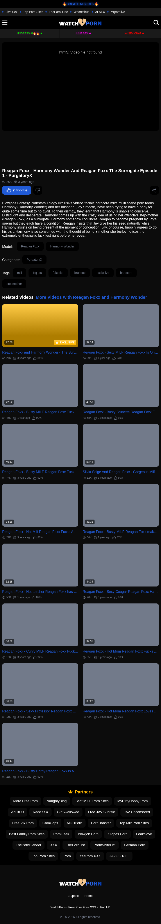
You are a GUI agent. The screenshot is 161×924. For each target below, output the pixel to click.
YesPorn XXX (90, 856)
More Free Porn (25, 801)
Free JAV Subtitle (101, 812)
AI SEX (100, 12)
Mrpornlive (118, 12)
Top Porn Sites (33, 12)
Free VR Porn (23, 823)
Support (73, 896)
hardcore (126, 273)
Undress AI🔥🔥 (28, 33)
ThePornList (75, 845)
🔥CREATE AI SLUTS (78, 4)
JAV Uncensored (137, 812)
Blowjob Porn (88, 834)
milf (19, 273)
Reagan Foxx (30, 246)
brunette (80, 273)
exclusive (103, 273)
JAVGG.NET (119, 856)
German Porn (134, 845)
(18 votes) (17, 190)
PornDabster (101, 823)
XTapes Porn (117, 834)
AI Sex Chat (133, 33)
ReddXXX (40, 812)
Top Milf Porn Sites (134, 823)
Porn (67, 856)
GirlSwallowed (68, 812)
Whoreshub (81, 12)
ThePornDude (58, 12)
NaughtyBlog (57, 801)
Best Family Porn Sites (27, 834)
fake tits (58, 273)
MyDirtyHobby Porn (132, 801)
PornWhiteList (105, 845)
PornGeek (61, 834)
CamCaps (50, 823)
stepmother (14, 284)
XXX (53, 845)
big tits (37, 273)
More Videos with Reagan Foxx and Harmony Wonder (91, 297)
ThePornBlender (28, 845)
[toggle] (4, 22)
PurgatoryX (34, 259)
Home (88, 896)
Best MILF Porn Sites (92, 801)
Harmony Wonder (62, 246)
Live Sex (12, 12)
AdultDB (17, 812)
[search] (156, 22)
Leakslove (144, 834)
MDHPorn (74, 823)
